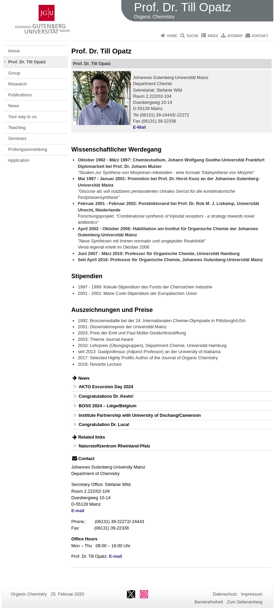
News (13, 105)
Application (19, 160)
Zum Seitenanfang (244, 601)
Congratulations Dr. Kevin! (106, 396)
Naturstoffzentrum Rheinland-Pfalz (114, 445)
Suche (193, 36)
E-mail (77, 510)
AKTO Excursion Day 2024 (106, 386)
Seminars (17, 138)
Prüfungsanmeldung (27, 149)
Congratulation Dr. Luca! (104, 424)
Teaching (16, 127)
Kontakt (260, 36)
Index (213, 36)
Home (172, 36)
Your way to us (22, 116)
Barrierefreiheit (208, 601)
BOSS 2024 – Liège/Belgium (107, 405)
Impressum (251, 594)
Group (14, 73)
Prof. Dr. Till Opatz (27, 61)
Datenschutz (225, 594)
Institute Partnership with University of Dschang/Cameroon (140, 415)
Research (17, 83)
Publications (20, 94)
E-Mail (139, 127)
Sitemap (234, 36)
